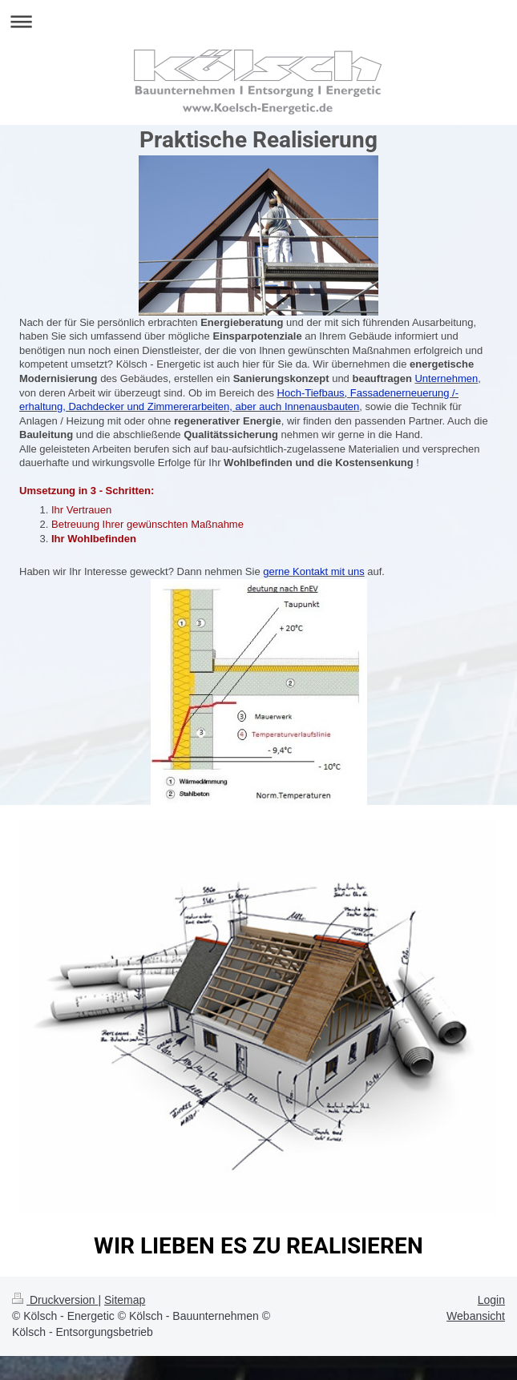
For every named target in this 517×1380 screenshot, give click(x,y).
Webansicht (475, 1316)
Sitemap (124, 1299)
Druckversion (55, 1299)
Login (491, 1299)
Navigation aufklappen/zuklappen (258, 21)
